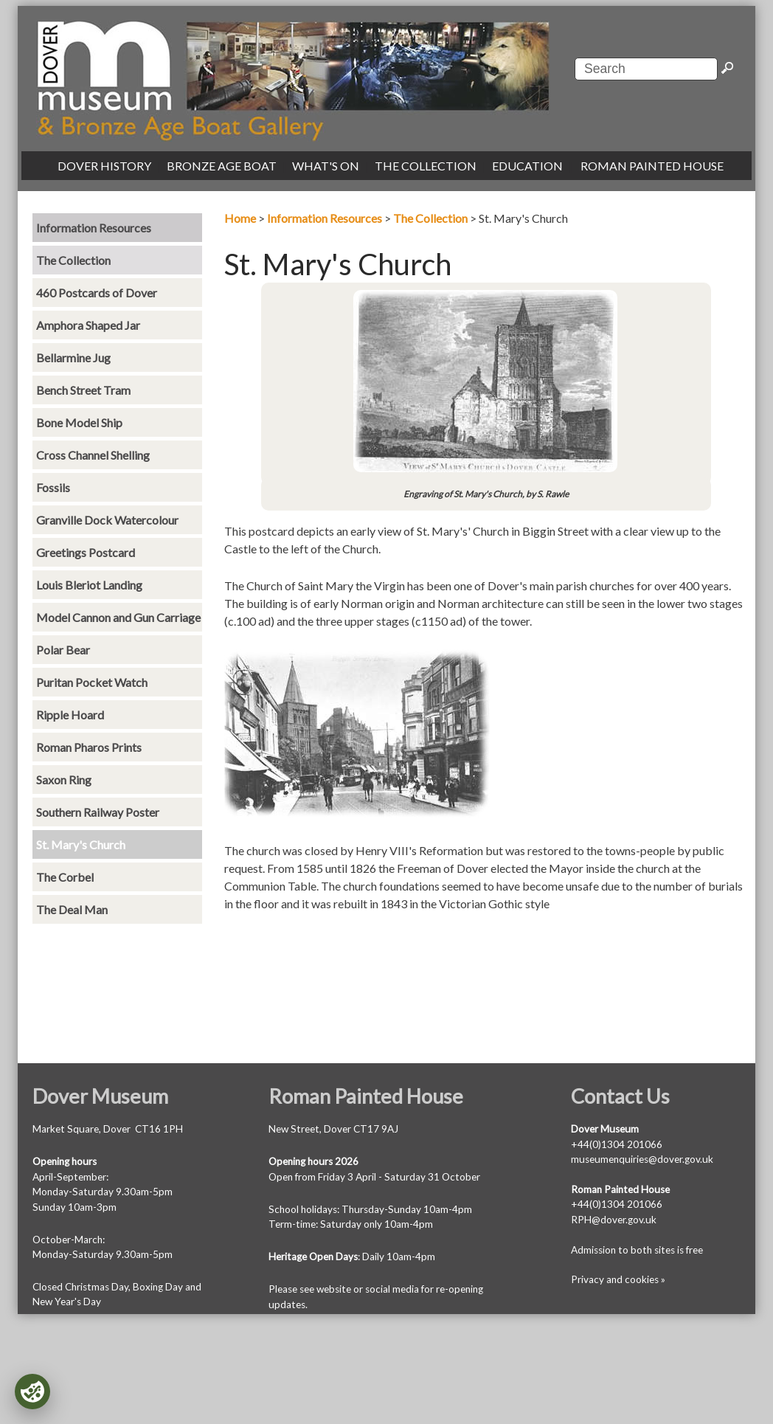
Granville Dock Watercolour (107, 520)
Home (240, 218)
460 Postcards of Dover (96, 293)
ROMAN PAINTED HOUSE (652, 166)
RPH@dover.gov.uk (613, 1220)
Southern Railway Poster (97, 812)
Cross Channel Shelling (93, 455)
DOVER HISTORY (104, 166)
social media (392, 1289)
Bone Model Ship (79, 422)
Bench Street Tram (83, 390)
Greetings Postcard (85, 552)
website (333, 1289)
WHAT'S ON (325, 166)
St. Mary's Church (80, 844)
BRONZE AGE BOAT (222, 166)
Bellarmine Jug (73, 357)
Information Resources (324, 218)
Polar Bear (63, 650)
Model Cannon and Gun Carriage (118, 617)
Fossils (53, 487)
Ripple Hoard (70, 715)
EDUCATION (527, 166)
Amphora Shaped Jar (88, 325)
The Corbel (65, 877)
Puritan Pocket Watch (92, 682)
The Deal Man (72, 909)
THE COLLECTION (425, 166)
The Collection (430, 218)
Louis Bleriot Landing (89, 585)
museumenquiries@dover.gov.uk (642, 1159)
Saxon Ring (63, 780)
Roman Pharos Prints (89, 747)
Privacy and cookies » (618, 1279)
